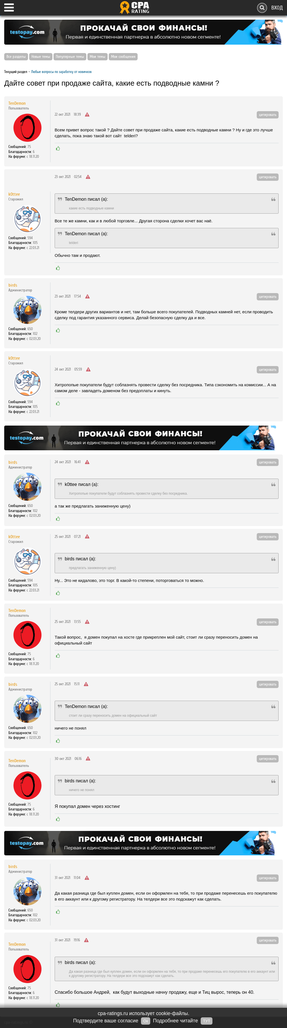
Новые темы (40, 56)
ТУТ (206, 1021)
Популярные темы (70, 56)
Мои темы (97, 56)
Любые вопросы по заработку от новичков (61, 72)
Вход (277, 7)
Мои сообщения (123, 56)
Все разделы (16, 56)
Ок (145, 1021)
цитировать (267, 115)
